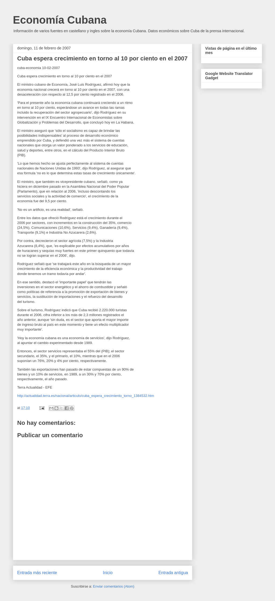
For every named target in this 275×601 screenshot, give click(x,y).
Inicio (108, 572)
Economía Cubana (60, 20)
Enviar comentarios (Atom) (113, 586)
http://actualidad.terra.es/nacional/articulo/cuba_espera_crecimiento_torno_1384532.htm (85, 396)
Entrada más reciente (37, 572)
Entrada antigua (173, 572)
